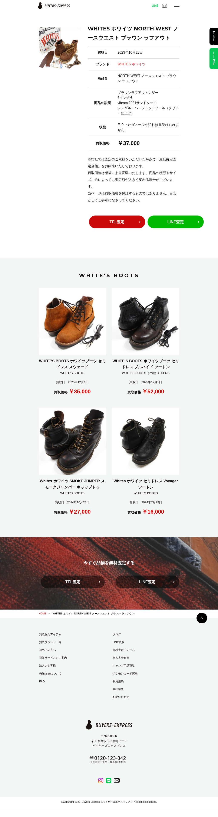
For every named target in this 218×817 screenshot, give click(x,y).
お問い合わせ (121, 696)
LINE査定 (175, 222)
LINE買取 (118, 642)
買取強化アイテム (50, 634)
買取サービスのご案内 (53, 657)
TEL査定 (117, 222)
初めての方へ (47, 649)
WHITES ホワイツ (131, 64)
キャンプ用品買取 (124, 665)
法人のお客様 (47, 665)
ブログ (117, 634)
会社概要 (118, 689)
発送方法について (50, 673)
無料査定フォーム (124, 649)
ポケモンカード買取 (125, 673)
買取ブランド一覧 (50, 642)
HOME (42, 613)
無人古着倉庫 (121, 657)
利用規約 (118, 681)
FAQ (42, 681)
